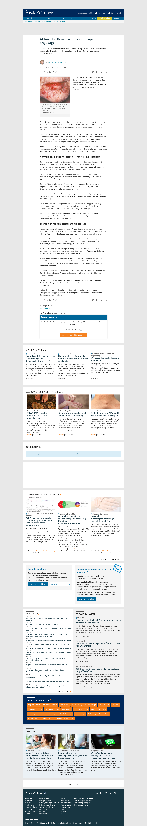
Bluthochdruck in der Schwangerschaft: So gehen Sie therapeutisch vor (72, 756)
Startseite (28, 801)
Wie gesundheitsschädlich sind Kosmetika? (105, 359)
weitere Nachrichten (64, 691)
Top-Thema (64, 705)
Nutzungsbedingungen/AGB (49, 803)
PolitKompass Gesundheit (98, 714)
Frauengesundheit (35, 709)
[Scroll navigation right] (121, 18)
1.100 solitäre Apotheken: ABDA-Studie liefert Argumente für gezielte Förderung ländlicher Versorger (47, 635)
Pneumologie (80, 714)
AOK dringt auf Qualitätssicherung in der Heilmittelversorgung (47, 644)
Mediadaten (65, 801)
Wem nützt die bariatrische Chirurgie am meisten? (43, 625)
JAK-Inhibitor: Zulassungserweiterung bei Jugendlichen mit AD (103, 519)
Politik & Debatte (104, 18)
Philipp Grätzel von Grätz (58, 62)
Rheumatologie (47, 719)
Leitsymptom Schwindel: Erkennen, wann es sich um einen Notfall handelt (98, 621)
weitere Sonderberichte (110, 559)
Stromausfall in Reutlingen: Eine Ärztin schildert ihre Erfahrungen (48, 648)
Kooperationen (81, 18)
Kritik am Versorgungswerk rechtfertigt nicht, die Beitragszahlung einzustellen (48, 629)
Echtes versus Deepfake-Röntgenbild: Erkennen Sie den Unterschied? (45, 677)
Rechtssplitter (33, 719)
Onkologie (52, 714)
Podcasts (61, 18)
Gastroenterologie (52, 709)
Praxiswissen (51, 18)
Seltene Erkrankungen (64, 719)
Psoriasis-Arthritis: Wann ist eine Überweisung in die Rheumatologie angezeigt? (41, 359)
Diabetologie (104, 705)
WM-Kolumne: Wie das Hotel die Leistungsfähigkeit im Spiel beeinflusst (48, 640)
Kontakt (42, 812)
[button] (118, 13)
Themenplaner (66, 803)
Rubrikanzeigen (66, 805)
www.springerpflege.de (82, 803)
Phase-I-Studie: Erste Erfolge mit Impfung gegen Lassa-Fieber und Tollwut (48, 653)
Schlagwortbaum (45, 801)
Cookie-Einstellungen (46, 807)
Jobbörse (28, 814)
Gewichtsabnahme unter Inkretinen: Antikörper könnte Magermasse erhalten (45, 671)
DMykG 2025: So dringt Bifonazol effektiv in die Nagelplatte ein (38, 416)
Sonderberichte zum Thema (42, 494)
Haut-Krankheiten (46, 309)
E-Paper (63, 809)
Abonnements (66, 807)
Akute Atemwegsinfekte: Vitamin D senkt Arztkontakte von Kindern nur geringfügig (39, 756)
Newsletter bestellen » (86, 599)
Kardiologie (66, 709)
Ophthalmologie (65, 714)
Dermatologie (90, 705)
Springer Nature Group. (69, 823)
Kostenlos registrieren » (60, 584)
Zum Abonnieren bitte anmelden (73, 335)
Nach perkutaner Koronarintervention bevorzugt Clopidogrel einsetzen (47, 619)
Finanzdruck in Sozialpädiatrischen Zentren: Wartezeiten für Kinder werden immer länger (46, 665)
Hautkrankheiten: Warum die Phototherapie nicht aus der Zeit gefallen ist (73, 359)
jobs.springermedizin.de (82, 805)
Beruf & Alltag (77, 705)
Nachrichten (31, 18)
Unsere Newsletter (38, 700)
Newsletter (65, 812)
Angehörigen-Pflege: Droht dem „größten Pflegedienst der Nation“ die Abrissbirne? (46, 659)
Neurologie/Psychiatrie (37, 714)
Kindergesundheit (81, 709)
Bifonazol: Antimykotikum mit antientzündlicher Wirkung (72, 414)
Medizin (41, 18)
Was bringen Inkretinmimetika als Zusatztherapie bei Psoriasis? (48, 682)
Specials (70, 18)
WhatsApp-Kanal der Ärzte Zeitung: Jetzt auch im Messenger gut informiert (103, 756)
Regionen (92, 18)
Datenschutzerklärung (47, 805)
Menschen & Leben (98, 709)
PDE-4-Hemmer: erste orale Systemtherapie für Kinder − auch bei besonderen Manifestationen (39, 522)
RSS (62, 814)
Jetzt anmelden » (38, 584)
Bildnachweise (44, 814)
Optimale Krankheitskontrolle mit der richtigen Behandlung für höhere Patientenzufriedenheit (72, 520)
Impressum (43, 809)
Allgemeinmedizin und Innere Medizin (42, 705)
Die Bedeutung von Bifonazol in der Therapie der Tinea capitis (105, 414)
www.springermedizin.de (83, 801)
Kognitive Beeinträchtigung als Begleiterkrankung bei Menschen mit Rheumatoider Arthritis (48, 687)
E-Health (115, 705)
